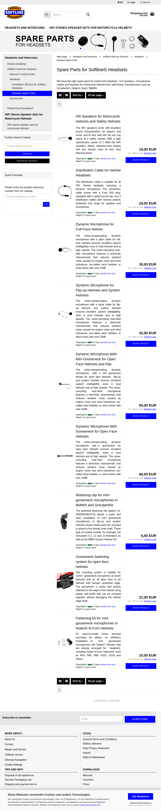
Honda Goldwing (16, 64)
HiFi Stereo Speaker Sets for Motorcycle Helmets (90, 27)
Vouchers (88, 779)
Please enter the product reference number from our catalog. (24, 189)
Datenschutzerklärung (90, 805)
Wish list (145, 2)
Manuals (87, 775)
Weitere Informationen (140, 803)
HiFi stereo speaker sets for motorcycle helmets (22, 126)
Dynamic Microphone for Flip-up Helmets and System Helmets (98, 290)
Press (86, 784)
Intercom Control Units (22, 74)
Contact (9, 744)
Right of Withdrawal (94, 757)
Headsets (15, 79)
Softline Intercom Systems (21, 69)
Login (131, 2)
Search (27, 154)
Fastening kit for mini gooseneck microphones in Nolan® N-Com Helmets (97, 623)
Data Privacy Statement (96, 748)
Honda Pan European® (20, 108)
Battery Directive (92, 743)
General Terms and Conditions (100, 739)
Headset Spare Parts (23, 93)
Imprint (87, 752)
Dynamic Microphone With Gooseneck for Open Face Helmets (96, 431)
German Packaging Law (18, 779)
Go (46, 204)
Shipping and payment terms (21, 784)
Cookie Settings (13, 764)
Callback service (14, 754)
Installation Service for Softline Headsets (29, 86)
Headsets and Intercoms (25, 27)
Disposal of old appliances (19, 775)
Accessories (16, 98)
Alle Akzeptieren (140, 796)
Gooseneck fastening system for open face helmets (92, 562)
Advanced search (27, 161)
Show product (141, 160)
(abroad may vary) (107, 158)
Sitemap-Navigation (16, 759)
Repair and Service (15, 749)
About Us (10, 739)
